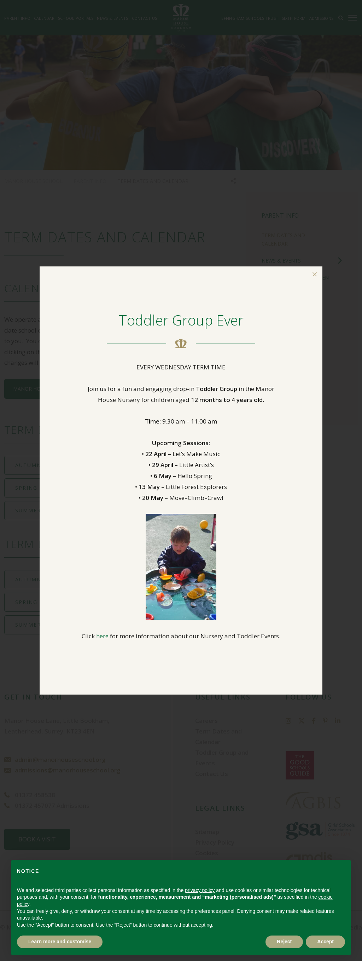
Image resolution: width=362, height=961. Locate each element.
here (102, 636)
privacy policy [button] (200, 890)
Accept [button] (325, 941)
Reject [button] (284, 941)
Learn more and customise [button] (59, 941)
